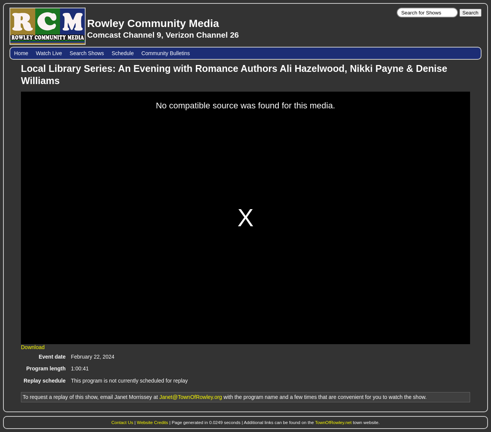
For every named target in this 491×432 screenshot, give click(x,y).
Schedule (122, 53)
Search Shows (87, 53)
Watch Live (49, 53)
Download (32, 347)
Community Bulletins (165, 53)
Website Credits (152, 422)
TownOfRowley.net (333, 422)
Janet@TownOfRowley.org (190, 397)
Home (21, 53)
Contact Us (122, 422)
